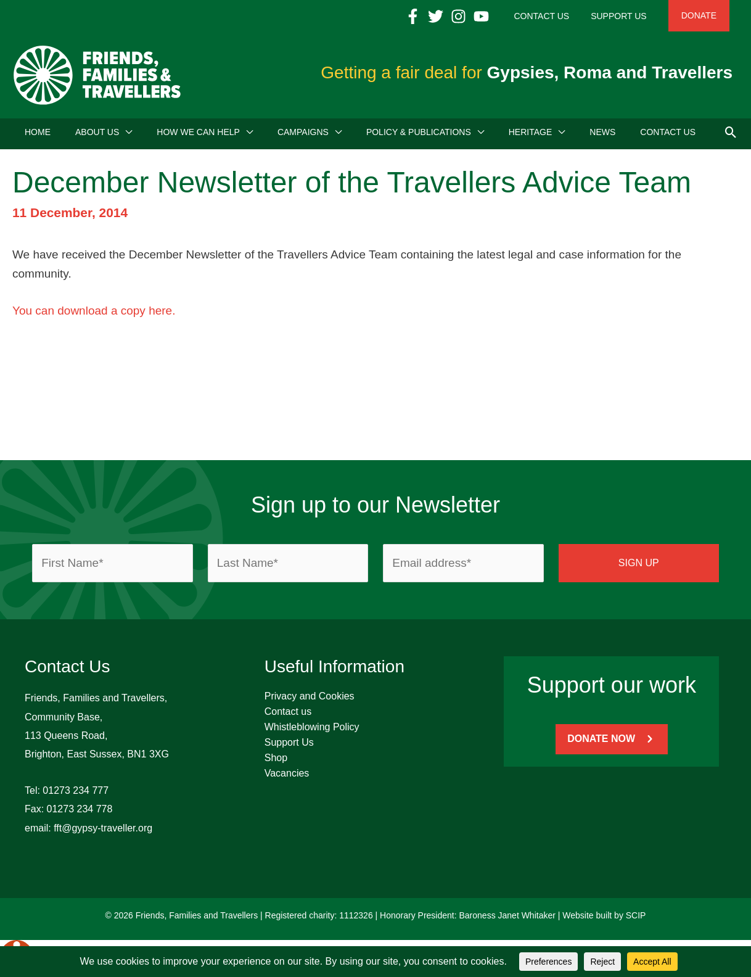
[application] (125, 135)
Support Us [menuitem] (289, 746)
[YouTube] (509, 16)
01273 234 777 (76, 794)
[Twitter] (463, 16)
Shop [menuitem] (276, 761)
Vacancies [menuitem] (287, 777)
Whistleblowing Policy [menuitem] (312, 730)
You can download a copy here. (93, 314)
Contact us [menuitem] (288, 715)
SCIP (636, 919)
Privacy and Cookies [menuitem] (310, 700)
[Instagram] (486, 16)
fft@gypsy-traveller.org (103, 832)
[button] (731, 135)
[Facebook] (440, 16)
